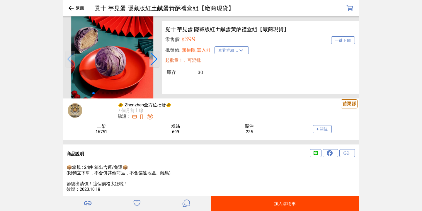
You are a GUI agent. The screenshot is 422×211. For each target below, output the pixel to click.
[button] (70, 59)
